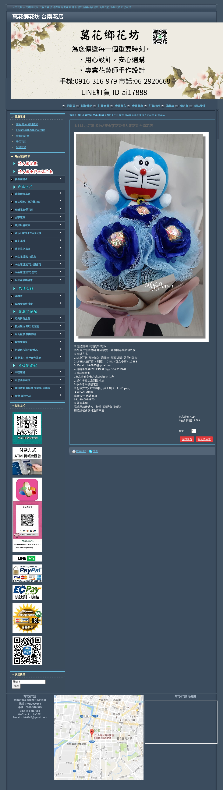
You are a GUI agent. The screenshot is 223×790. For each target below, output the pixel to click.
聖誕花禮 (21, 147)
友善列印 (81, 451)
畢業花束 (21, 141)
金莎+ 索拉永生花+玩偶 (91, 115)
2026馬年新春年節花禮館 (30, 130)
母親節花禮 (22, 135)
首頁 (72, 115)
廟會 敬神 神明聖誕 (27, 124)
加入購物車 (204, 439)
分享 (95, 451)
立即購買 (187, 439)
